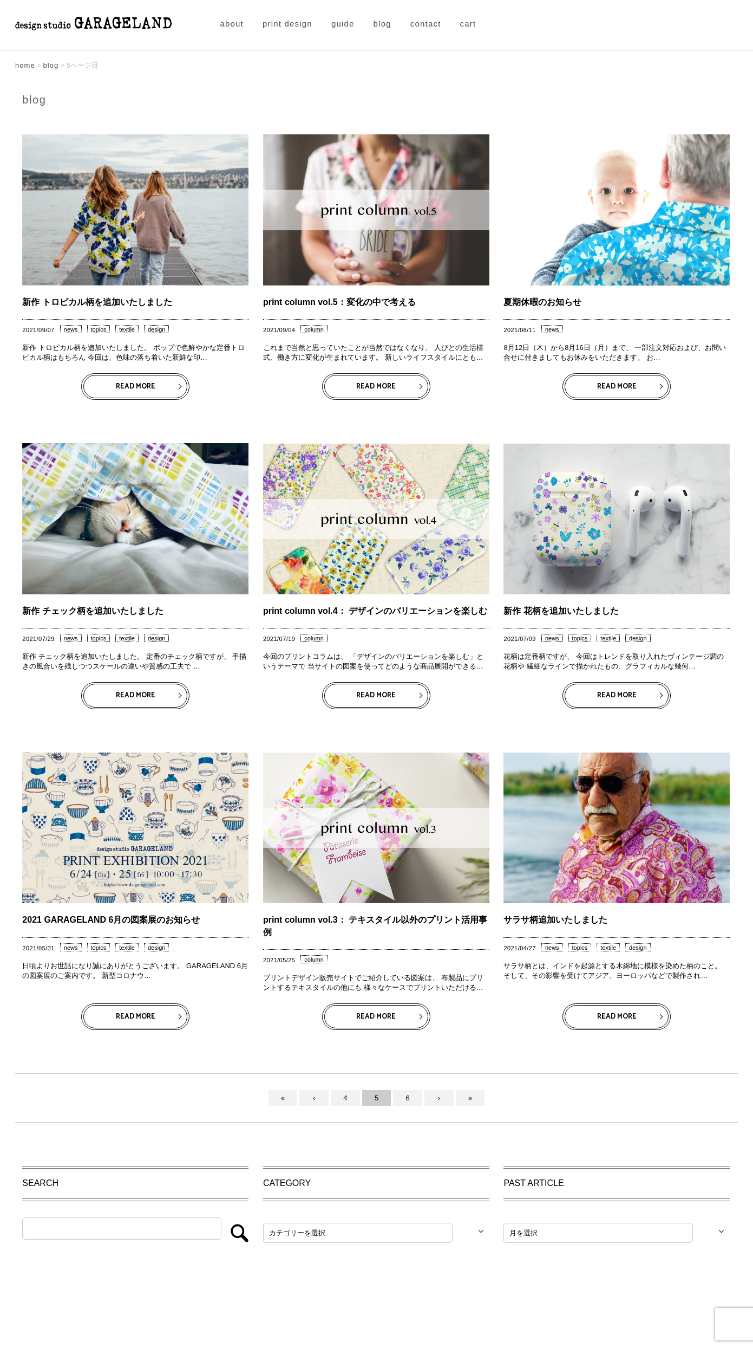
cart (468, 23)
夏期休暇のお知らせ (542, 302)
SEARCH (40, 1183)
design (156, 329)
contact (425, 23)
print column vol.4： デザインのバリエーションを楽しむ (375, 610)
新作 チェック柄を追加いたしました (92, 610)
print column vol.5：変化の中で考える (339, 302)
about (232, 23)
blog (382, 23)
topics (99, 329)
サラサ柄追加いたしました (555, 919)
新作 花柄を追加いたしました (560, 610)
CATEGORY (287, 1183)
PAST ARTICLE (533, 1183)
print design (287, 23)
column (313, 329)
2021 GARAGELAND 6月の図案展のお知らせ (111, 919)
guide (343, 23)
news (71, 329)
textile (127, 329)
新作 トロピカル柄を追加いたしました (97, 302)
